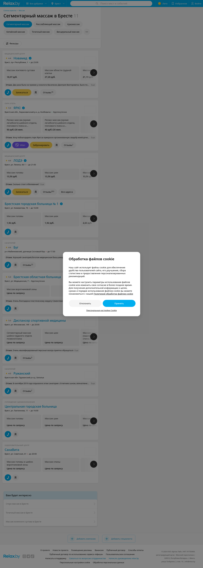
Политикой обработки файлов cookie (113, 293)
